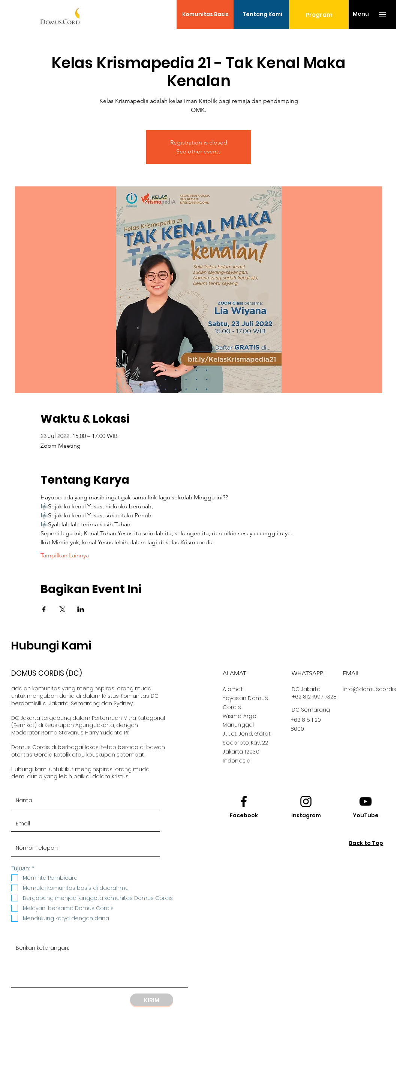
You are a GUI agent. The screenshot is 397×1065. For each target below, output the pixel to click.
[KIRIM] (151, 1000)
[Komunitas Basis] (205, 14)
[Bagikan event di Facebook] (44, 609)
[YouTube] (365, 815)
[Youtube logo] (365, 801)
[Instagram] (306, 815)
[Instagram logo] (305, 801)
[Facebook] (243, 815)
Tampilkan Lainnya (64, 555)
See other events (198, 151)
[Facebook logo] (243, 801)
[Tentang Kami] (262, 14)
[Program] (319, 14)
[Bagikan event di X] (62, 609)
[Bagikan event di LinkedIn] (80, 609)
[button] (361, 14)
